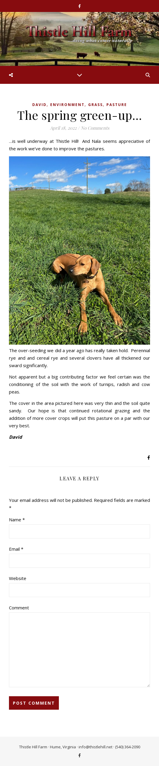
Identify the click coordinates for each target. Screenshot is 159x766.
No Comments (95, 128)
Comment (19, 608)
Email (16, 549)
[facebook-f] (79, 6)
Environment (67, 104)
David (39, 104)
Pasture (116, 104)
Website (17, 578)
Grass (95, 104)
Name (17, 520)
